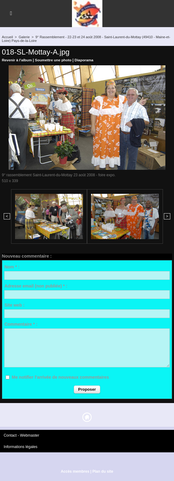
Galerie (23, 37)
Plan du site (102, 471)
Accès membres (75, 471)
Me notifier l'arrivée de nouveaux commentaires (60, 377)
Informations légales (20, 446)
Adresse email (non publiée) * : (35, 285)
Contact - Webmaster (21, 435)
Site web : (14, 305)
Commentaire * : (20, 324)
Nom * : (11, 266)
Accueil (7, 37)
